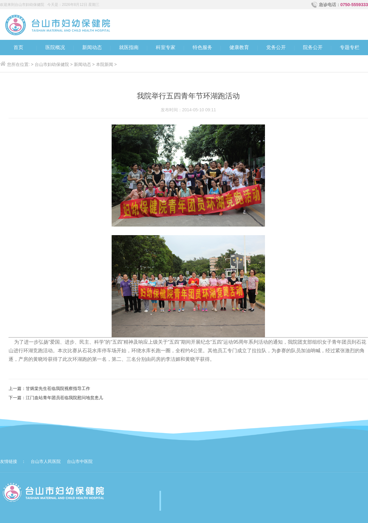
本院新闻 (104, 64)
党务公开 (276, 47)
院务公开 (313, 47)
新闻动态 (92, 47)
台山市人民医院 (46, 461)
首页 (18, 47)
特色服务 (202, 47)
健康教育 (239, 47)
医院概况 (55, 47)
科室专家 (165, 47)
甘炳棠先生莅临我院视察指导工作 (58, 388)
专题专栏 (349, 47)
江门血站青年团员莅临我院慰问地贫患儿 (64, 397)
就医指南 (129, 47)
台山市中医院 (80, 461)
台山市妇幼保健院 (52, 64)
